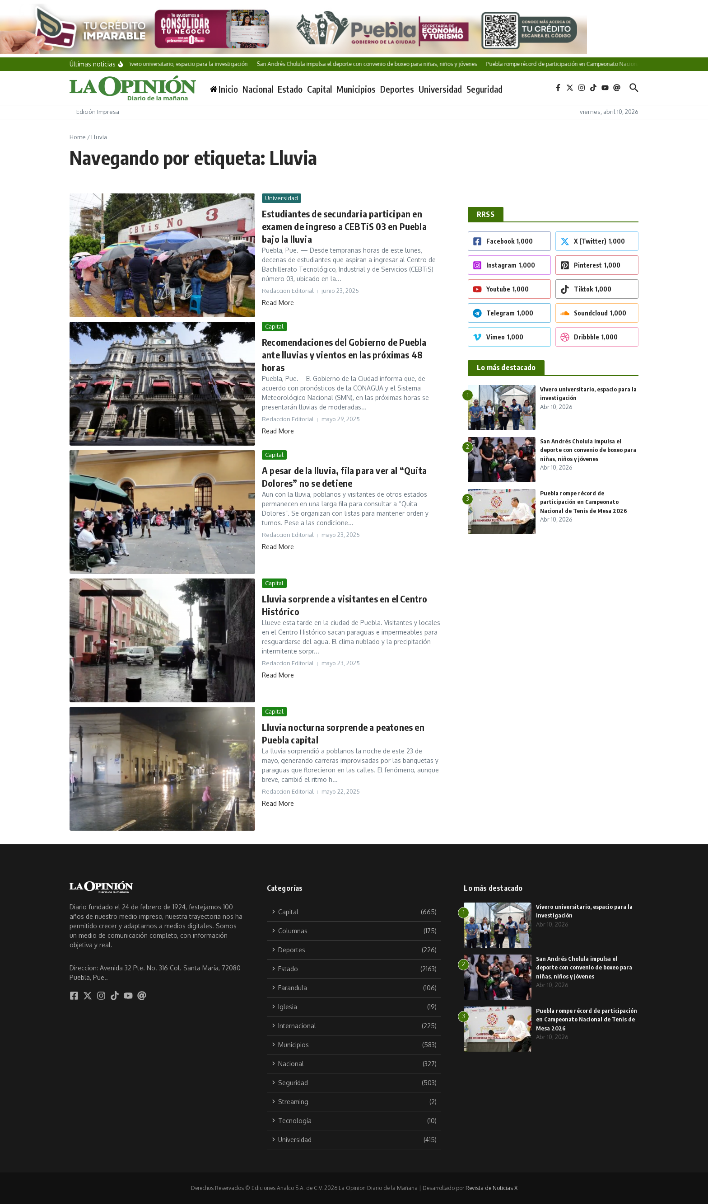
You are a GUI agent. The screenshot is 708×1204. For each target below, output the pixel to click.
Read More (278, 302)
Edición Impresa (97, 111)
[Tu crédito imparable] (354, 29)
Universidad (440, 89)
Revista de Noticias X (491, 1188)
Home (78, 137)
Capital (319, 89)
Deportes (397, 89)
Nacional (257, 89)
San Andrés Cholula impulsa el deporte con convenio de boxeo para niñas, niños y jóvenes (588, 449)
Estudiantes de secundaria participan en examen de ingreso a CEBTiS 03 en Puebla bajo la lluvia (344, 226)
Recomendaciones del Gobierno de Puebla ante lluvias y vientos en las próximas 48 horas (344, 354)
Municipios (356, 89)
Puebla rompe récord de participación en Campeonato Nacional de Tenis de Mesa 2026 (583, 501)
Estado (290, 89)
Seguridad (484, 89)
